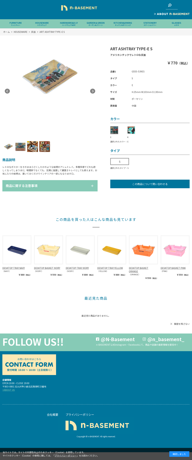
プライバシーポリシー (80, 414)
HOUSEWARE (42, 23)
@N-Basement (118, 339)
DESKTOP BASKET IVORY (47, 268)
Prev (7, 91)
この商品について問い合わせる (150, 184)
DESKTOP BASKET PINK (173, 268)
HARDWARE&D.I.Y (69, 23)
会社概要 (52, 414)
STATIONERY (150, 23)
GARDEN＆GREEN (96, 23)
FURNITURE (16, 23)
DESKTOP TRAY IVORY (77, 268)
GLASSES (176, 23)
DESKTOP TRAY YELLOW (110, 268)
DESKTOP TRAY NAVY (13, 268)
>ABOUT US (8, 389)
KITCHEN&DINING (123, 23)
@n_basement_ (165, 339)
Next (92, 91)
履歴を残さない (182, 323)
